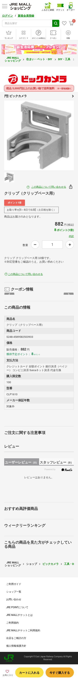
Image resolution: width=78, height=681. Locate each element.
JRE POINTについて (17, 607)
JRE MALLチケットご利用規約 (23, 630)
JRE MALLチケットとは (19, 615)
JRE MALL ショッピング (13, 59)
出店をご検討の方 (16, 638)
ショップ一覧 (13, 591)
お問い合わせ (13, 599)
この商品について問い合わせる (48, 186)
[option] (39, 135)
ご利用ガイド (13, 584)
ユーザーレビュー (21, 462)
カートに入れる (29, 672)
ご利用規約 (12, 622)
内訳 (71, 236)
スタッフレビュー (56, 462)
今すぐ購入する (60, 672)
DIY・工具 (64, 59)
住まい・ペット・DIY (39, 59)
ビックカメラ (39, 96)
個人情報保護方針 (16, 645)
